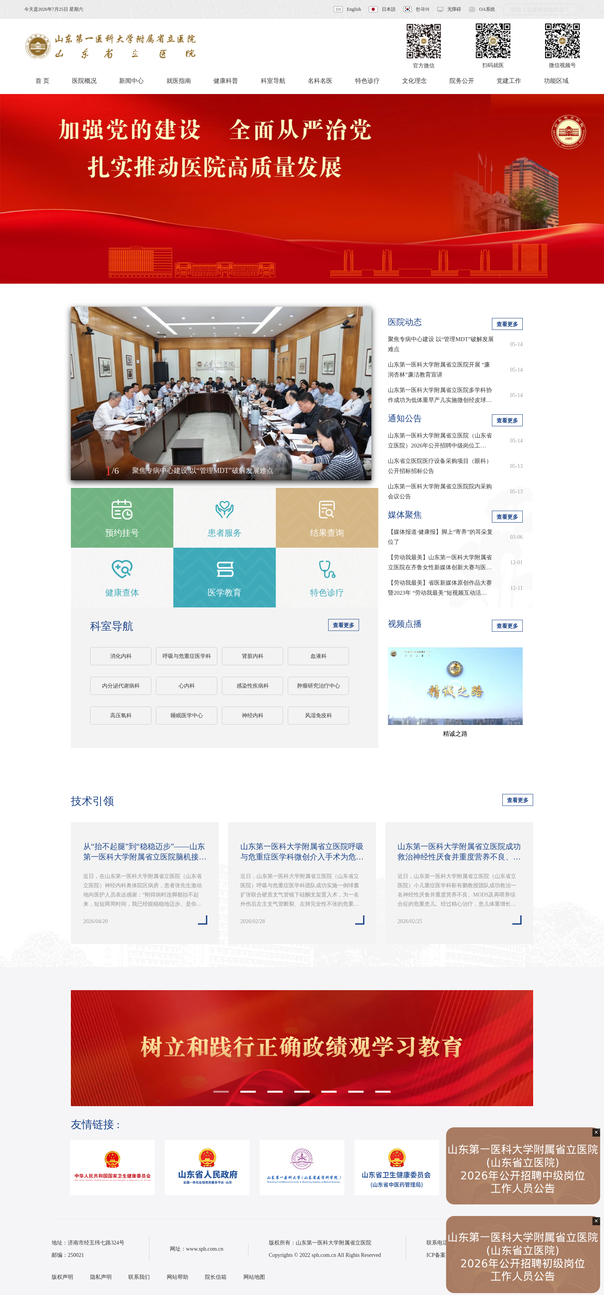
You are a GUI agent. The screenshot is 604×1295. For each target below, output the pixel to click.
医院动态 (405, 322)
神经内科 (252, 715)
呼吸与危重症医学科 (187, 656)
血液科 (318, 656)
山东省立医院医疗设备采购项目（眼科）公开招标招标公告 (440, 466)
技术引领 (92, 801)
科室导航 (111, 626)
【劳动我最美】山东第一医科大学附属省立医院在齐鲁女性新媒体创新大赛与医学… (440, 563)
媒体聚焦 (405, 515)
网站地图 (254, 1277)
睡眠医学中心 (187, 715)
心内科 (187, 686)
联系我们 (139, 1277)
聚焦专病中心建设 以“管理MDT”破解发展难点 (441, 344)
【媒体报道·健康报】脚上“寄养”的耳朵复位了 (440, 537)
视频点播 (405, 624)
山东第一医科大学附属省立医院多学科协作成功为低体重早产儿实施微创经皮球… (440, 395)
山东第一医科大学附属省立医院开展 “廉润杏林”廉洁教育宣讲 (439, 370)
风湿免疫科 (318, 715)
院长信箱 (215, 1277)
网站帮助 (177, 1277)
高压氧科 (121, 715)
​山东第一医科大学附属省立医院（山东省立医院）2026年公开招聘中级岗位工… (440, 440)
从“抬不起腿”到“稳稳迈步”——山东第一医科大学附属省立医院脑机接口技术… (144, 852)
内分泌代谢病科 (121, 686)
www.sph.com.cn (204, 1249)
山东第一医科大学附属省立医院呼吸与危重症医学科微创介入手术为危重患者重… (302, 852)
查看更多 (343, 625)
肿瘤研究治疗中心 (318, 686)
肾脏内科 (252, 656)
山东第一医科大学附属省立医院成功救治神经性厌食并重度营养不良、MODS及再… (459, 852)
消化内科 (121, 656)
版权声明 (62, 1277)
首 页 (42, 80)
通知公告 (405, 418)
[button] (85, 471)
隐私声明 (101, 1277)
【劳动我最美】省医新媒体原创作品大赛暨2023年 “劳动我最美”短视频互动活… (440, 588)
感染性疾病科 (253, 686)
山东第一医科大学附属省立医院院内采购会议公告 (440, 491)
